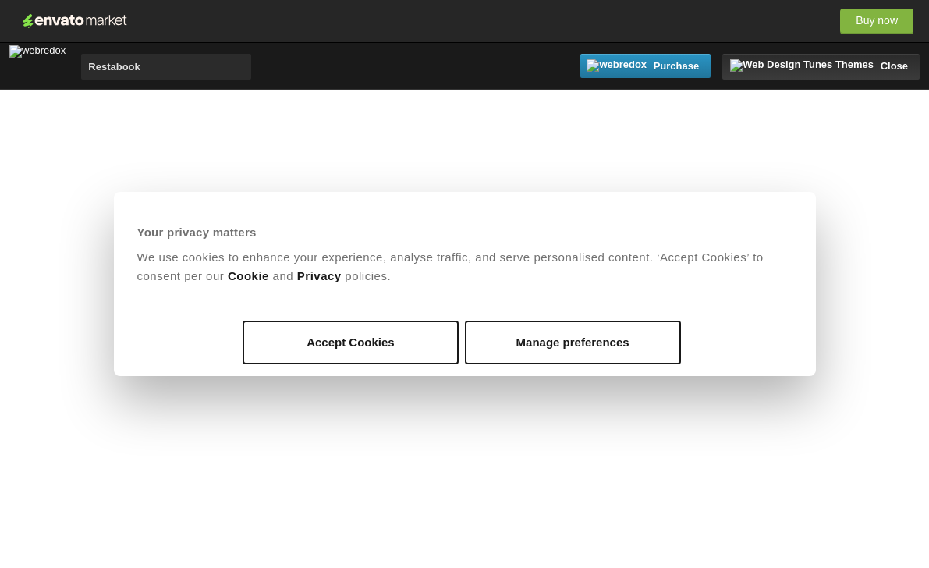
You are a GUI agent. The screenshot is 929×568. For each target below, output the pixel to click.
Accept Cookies (351, 342)
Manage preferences (572, 342)
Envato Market (75, 21)
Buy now (877, 20)
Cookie (248, 275)
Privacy (319, 275)
